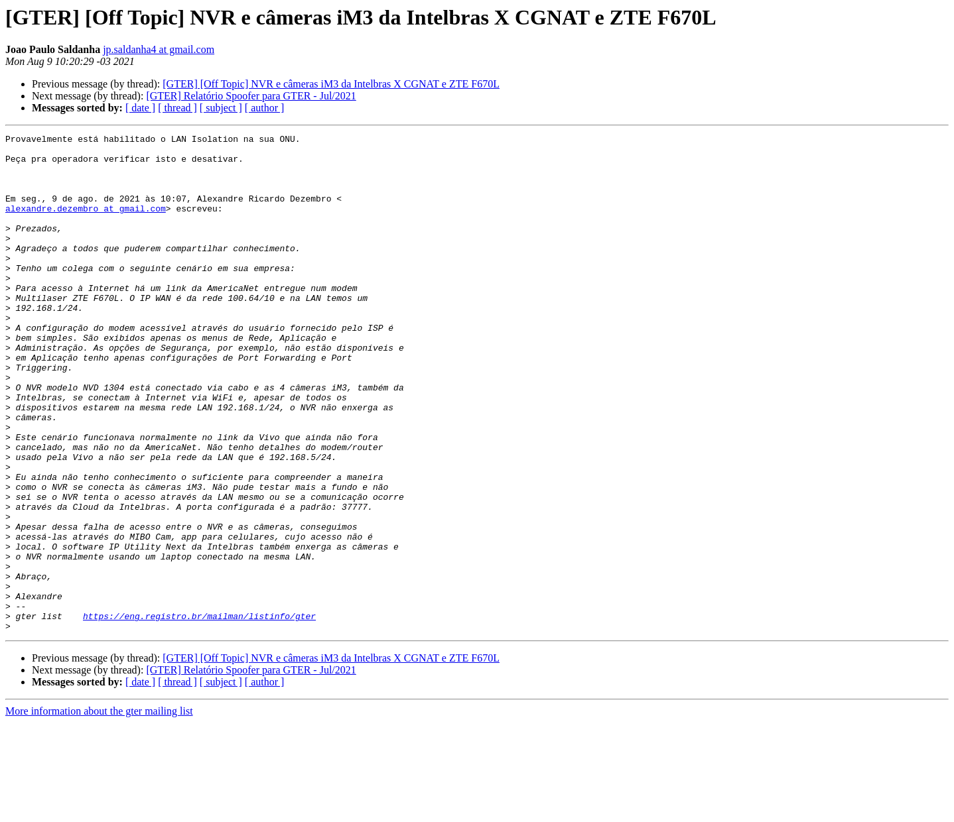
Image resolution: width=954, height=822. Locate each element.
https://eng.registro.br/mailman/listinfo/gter (199, 713)
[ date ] (140, 107)
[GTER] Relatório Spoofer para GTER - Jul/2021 (251, 95)
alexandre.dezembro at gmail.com (85, 224)
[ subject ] (221, 107)
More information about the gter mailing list (99, 810)
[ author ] (265, 107)
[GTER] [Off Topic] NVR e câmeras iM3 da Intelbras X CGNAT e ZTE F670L (331, 83)
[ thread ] (177, 107)
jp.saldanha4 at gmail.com (158, 49)
